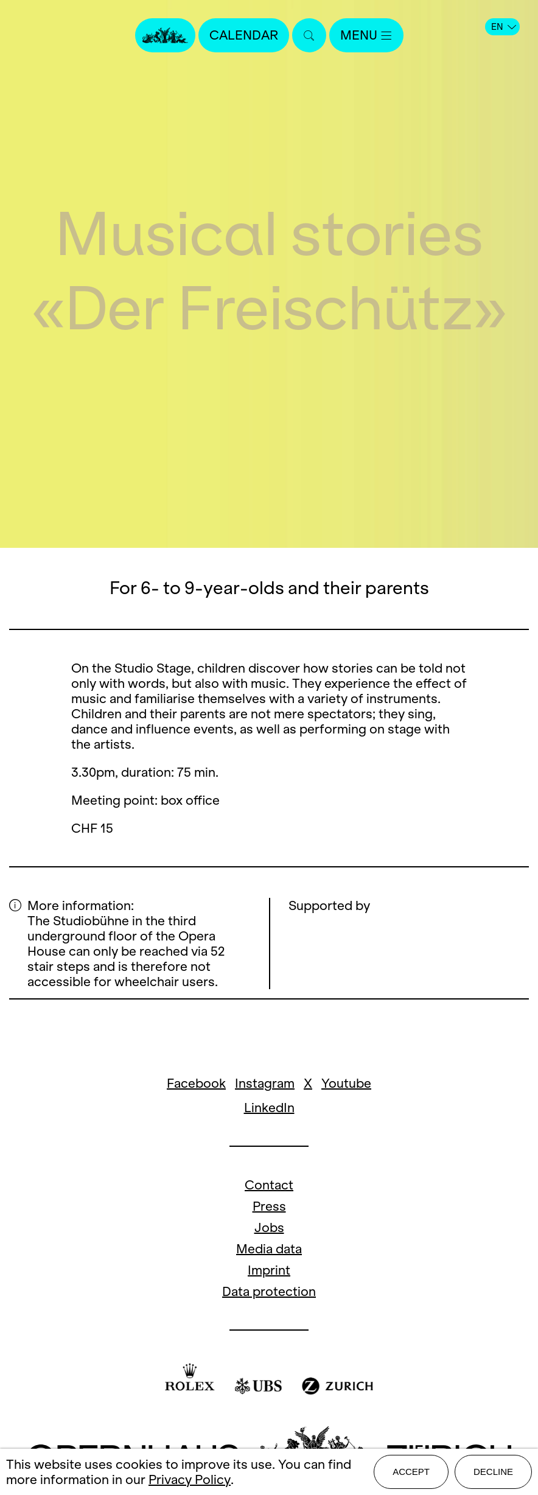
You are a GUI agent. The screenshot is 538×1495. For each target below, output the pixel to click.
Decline (493, 1471)
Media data (269, 1249)
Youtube (346, 1083)
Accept (411, 1471)
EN (503, 27)
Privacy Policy (189, 1479)
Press (269, 1206)
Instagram (265, 1083)
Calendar (243, 35)
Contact (269, 1185)
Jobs (269, 1227)
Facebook (196, 1083)
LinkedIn (269, 1108)
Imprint (269, 1270)
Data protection (269, 1291)
